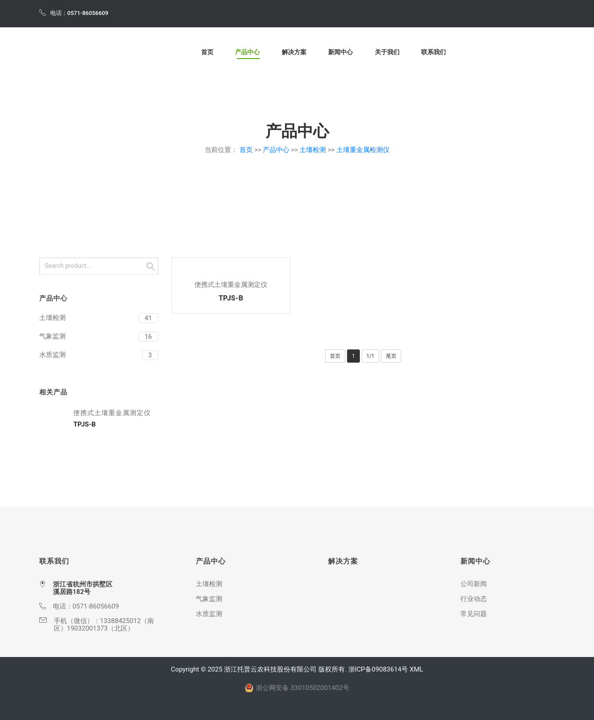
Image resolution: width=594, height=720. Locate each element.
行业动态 (473, 599)
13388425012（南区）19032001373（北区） (104, 624)
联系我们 (433, 52)
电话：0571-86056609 (73, 12)
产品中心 (247, 52)
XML (416, 669)
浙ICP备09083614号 (378, 669)
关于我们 (387, 52)
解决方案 (294, 52)
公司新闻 (473, 584)
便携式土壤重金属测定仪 (230, 285)
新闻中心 (340, 52)
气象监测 (52, 336)
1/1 (370, 356)
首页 (207, 52)
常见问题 (473, 614)
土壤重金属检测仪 (362, 150)
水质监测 (52, 355)
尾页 (391, 356)
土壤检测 (312, 150)
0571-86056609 (96, 606)
